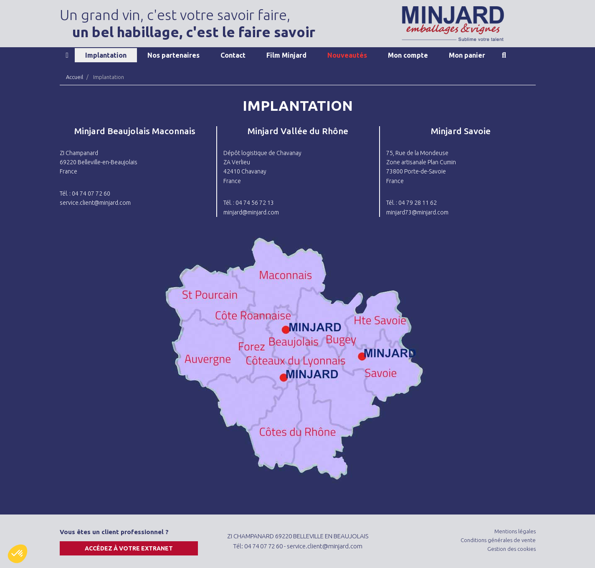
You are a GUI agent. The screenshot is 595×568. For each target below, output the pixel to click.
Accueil (67, 55)
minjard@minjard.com (251, 212)
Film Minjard (286, 55)
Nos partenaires (173, 55)
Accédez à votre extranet (129, 548)
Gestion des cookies (511, 549)
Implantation (106, 55)
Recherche (504, 55)
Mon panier (467, 55)
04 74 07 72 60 (263, 546)
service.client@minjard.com (95, 202)
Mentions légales (515, 531)
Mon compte (408, 55)
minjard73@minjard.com (417, 212)
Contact (233, 55)
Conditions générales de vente (498, 540)
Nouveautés (347, 55)
